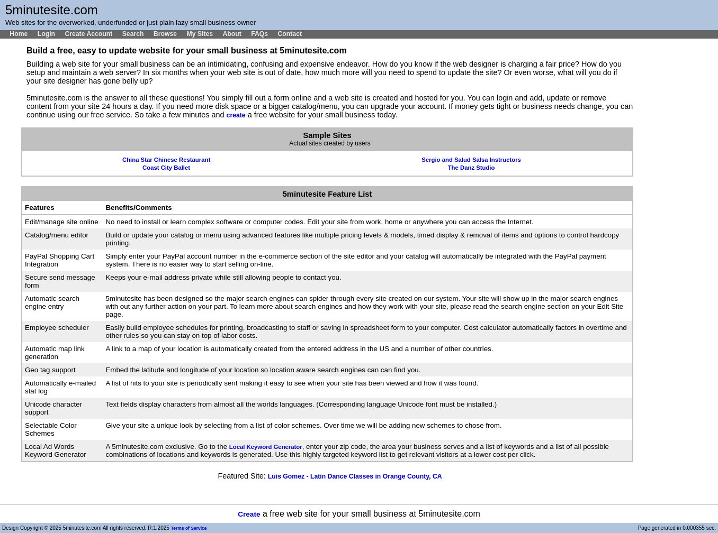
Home (19, 34)
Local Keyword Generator (265, 447)
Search (133, 34)
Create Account (88, 34)
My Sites (199, 34)
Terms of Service (189, 528)
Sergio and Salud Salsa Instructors (471, 160)
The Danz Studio (471, 167)
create (236, 115)
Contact (289, 34)
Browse (165, 34)
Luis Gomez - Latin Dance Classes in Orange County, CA (355, 476)
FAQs (259, 34)
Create (249, 514)
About (231, 34)
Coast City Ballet (166, 167)
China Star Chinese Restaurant (166, 160)
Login (46, 34)
